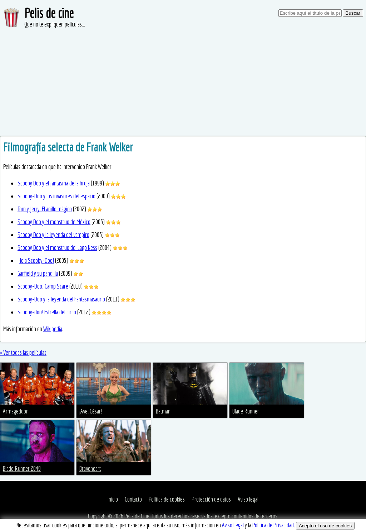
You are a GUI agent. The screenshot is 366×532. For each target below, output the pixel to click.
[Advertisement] (183, 82)
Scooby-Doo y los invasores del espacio (56, 196)
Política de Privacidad (273, 525)
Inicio (113, 499)
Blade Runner (245, 411)
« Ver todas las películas (23, 352)
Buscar (353, 13)
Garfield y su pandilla (38, 273)
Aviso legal (248, 499)
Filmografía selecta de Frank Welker (68, 147)
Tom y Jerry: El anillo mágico (45, 209)
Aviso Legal (233, 525)
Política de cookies (167, 499)
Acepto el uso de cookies (325, 525)
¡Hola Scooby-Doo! (36, 260)
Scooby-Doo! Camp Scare (43, 286)
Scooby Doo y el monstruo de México (54, 222)
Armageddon (16, 411)
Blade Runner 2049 (22, 468)
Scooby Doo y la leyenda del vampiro (53, 234)
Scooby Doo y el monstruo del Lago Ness (57, 247)
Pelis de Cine (136, 516)
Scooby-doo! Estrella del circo (47, 312)
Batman (163, 411)
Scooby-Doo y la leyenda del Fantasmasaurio (61, 299)
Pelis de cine (49, 13)
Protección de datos (211, 499)
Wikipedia (52, 329)
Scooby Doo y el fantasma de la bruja (54, 183)
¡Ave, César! (90, 411)
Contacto (133, 499)
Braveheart (90, 468)
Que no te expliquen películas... (54, 24)
